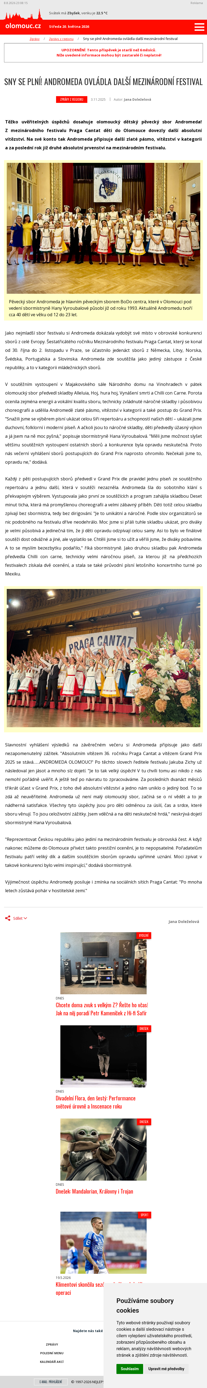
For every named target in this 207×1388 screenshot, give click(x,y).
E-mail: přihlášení (51, 1382)
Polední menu (52, 1353)
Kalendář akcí (52, 1362)
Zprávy (35, 39)
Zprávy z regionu (61, 39)
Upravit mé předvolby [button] (166, 1369)
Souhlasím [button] (130, 1369)
